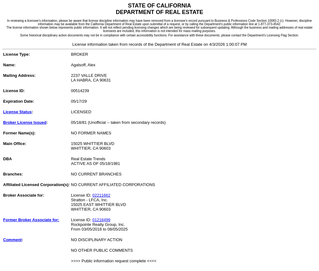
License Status (17, 112)
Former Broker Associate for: (31, 219)
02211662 (101, 195)
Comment (12, 239)
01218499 (101, 219)
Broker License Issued (24, 122)
